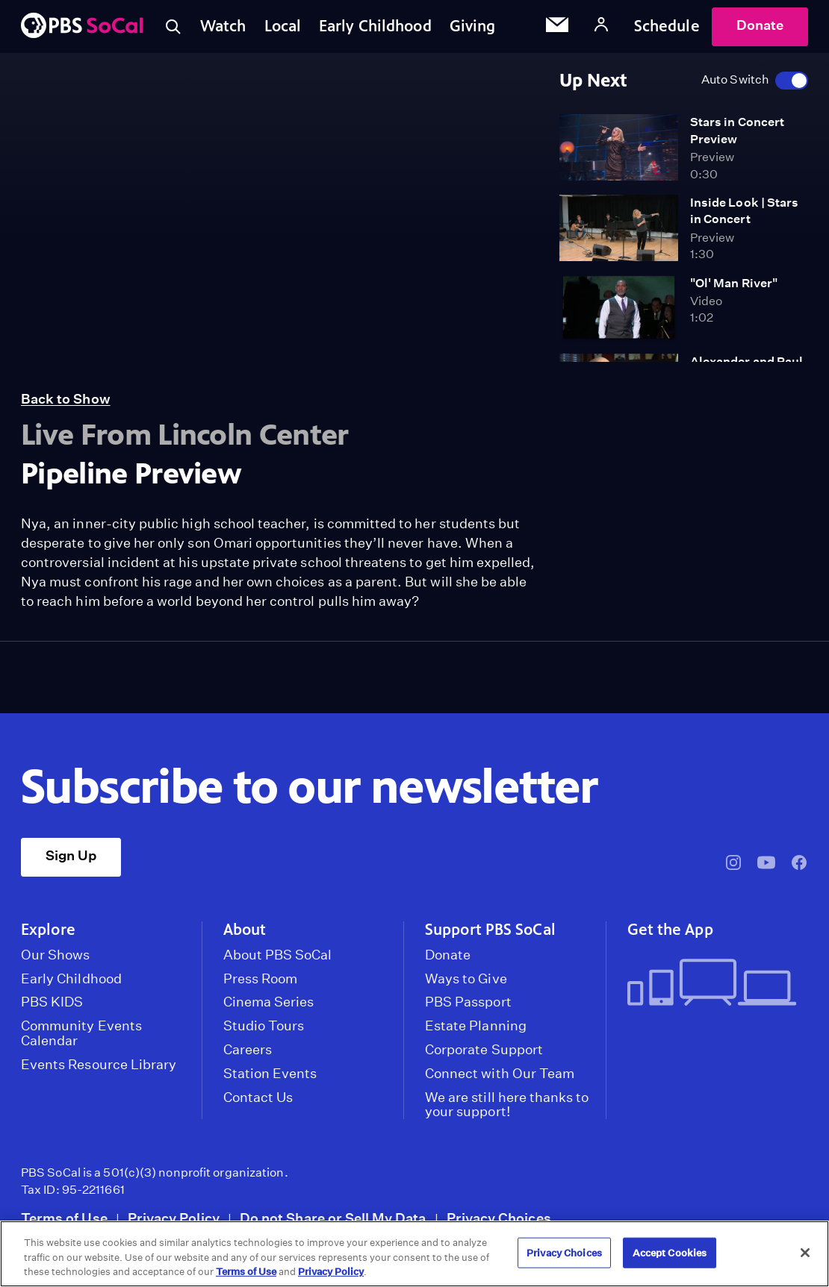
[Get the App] (712, 983)
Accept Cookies (670, 1252)
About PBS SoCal (277, 955)
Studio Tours (264, 1025)
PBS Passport (468, 1002)
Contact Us (258, 1097)
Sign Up (71, 855)
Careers (247, 1049)
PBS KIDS (52, 1002)
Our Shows (55, 955)
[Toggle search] (173, 26)
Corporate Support (484, 1049)
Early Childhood (375, 26)
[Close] (805, 1252)
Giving (473, 26)
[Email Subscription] (557, 27)
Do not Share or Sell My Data (333, 1218)
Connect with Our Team (499, 1073)
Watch (223, 26)
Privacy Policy (174, 1218)
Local (283, 26)
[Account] (601, 26)
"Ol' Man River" (733, 283)
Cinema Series (268, 1002)
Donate (759, 25)
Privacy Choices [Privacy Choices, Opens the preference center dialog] (564, 1252)
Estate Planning (476, 1025)
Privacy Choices (499, 1218)
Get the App (670, 930)
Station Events (270, 1073)
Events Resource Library (98, 1064)
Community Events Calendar (81, 1033)
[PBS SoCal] (82, 26)
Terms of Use (64, 1218)
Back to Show (66, 399)
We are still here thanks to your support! (507, 1105)
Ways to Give (466, 978)
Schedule (667, 26)
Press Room (260, 978)
